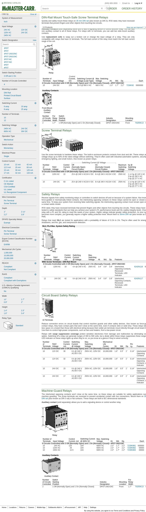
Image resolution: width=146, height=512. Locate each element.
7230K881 (131, 446)
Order (112, 8)
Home (4, 507)
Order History (132, 8)
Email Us (126, 3)
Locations (13, 507)
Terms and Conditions (122, 511)
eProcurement (70, 507)
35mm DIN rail (126, 214)
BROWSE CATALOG (12, 3)
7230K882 (131, 448)
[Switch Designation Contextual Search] (19, 44)
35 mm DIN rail (82, 21)
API (79, 507)
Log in (138, 3)
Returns (22, 507)
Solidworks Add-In (55, 507)
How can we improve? (135, 27)
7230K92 (130, 85)
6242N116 (138, 267)
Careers (31, 507)
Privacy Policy (139, 511)
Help (85, 507)
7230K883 (131, 450)
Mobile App (41, 507)
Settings (93, 507)
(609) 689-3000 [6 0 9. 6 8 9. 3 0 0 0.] (111, 3)
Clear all (33, 14)
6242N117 (138, 278)
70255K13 (139, 123)
